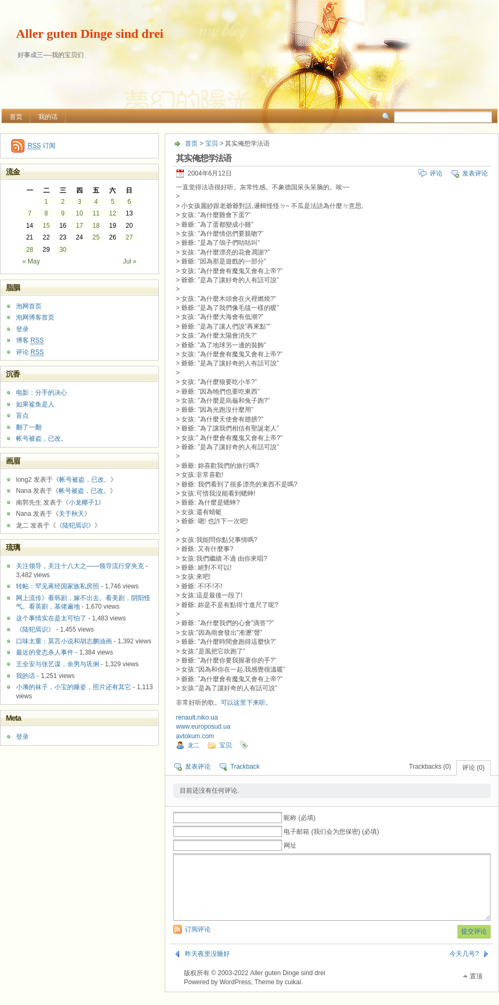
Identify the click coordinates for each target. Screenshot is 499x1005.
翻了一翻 (29, 427)
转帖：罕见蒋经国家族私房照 (57, 586)
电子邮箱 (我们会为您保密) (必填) (331, 831)
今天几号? (464, 966)
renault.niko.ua (197, 717)
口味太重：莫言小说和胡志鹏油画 (64, 641)
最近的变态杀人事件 (45, 652)
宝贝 (211, 143)
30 (62, 249)
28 (29, 249)
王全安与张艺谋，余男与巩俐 (57, 664)
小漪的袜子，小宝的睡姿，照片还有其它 (73, 687)
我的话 (48, 117)
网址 (290, 845)
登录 (22, 329)
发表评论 (475, 173)
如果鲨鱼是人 (35, 404)
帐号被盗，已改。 (41, 438)
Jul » (129, 261)
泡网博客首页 (35, 317)
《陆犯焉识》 (75, 525)
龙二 (193, 745)
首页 (16, 117)
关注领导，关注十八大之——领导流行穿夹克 (80, 566)
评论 (436, 173)
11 (95, 213)
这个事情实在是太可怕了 (51, 618)
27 (129, 237)
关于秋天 (71, 513)
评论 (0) (473, 767)
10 (79, 213)
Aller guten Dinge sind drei (89, 34)
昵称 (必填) (299, 817)
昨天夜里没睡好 (207, 966)
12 (112, 213)
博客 (30, 341)
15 (46, 225)
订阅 (41, 146)
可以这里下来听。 (246, 702)
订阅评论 (198, 942)
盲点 (22, 415)
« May (31, 261)
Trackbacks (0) (430, 766)
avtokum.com (195, 736)
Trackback (245, 766)
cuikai (293, 995)
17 (79, 225)
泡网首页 (29, 306)
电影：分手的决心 (41, 392)
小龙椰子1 (83, 502)
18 (95, 225)
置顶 (476, 989)
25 (95, 237)
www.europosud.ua (203, 726)
